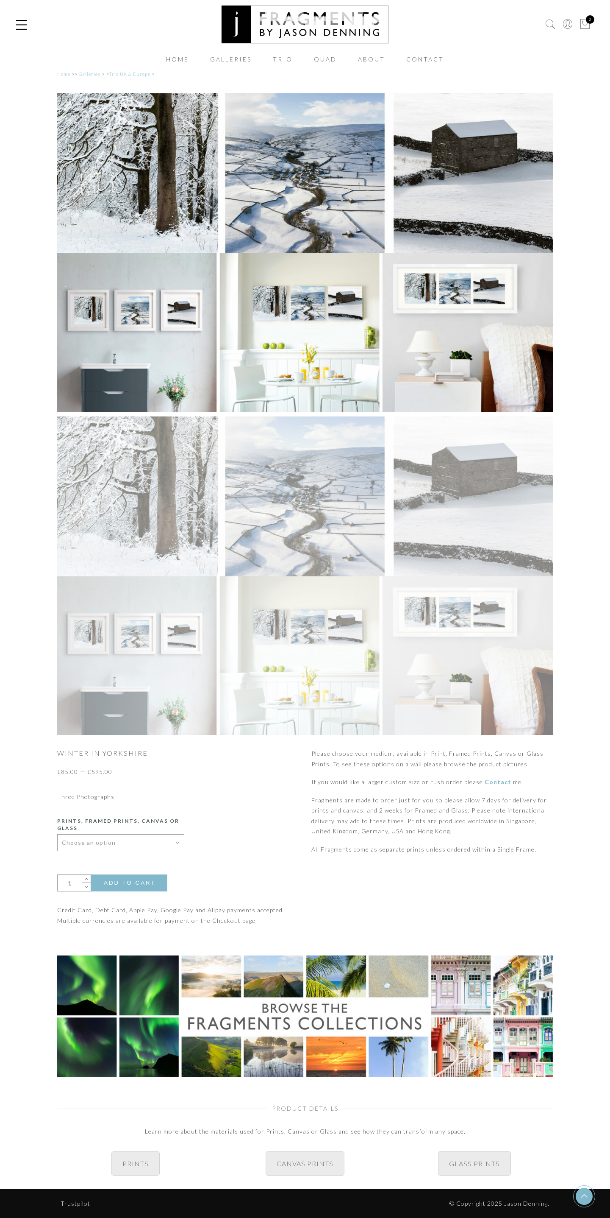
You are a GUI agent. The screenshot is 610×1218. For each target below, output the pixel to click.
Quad (325, 59)
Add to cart (130, 883)
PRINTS (135, 1163)
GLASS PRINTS (474, 1163)
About (371, 59)
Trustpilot (75, 1203)
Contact (425, 59)
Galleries (231, 59)
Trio (283, 59)
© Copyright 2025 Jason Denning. (499, 1203)
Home (177, 59)
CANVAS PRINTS (305, 1163)
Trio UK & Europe (129, 74)
